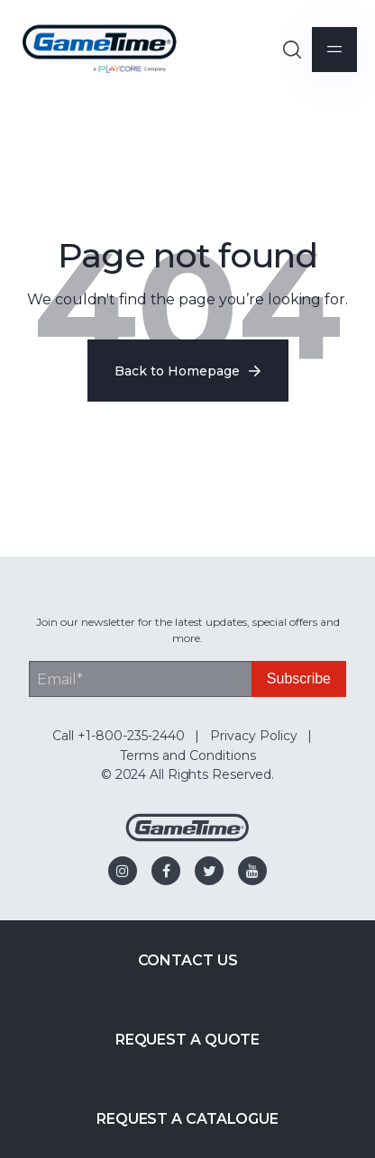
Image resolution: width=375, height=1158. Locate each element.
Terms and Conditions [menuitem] (188, 755)
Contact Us (188, 960)
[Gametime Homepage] (187, 837)
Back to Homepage (187, 371)
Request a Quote (188, 1039)
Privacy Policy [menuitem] (253, 736)
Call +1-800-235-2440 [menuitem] (118, 736)
